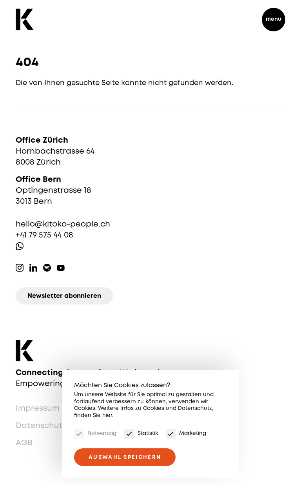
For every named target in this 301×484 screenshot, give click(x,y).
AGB (24, 443)
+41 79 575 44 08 (44, 235)
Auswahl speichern (125, 457)
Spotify (47, 268)
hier (107, 415)
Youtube (61, 268)
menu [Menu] (273, 19)
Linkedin (33, 268)
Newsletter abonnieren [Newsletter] (64, 296)
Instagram (20, 268)
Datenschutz (41, 426)
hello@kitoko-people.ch (63, 224)
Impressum (38, 408)
